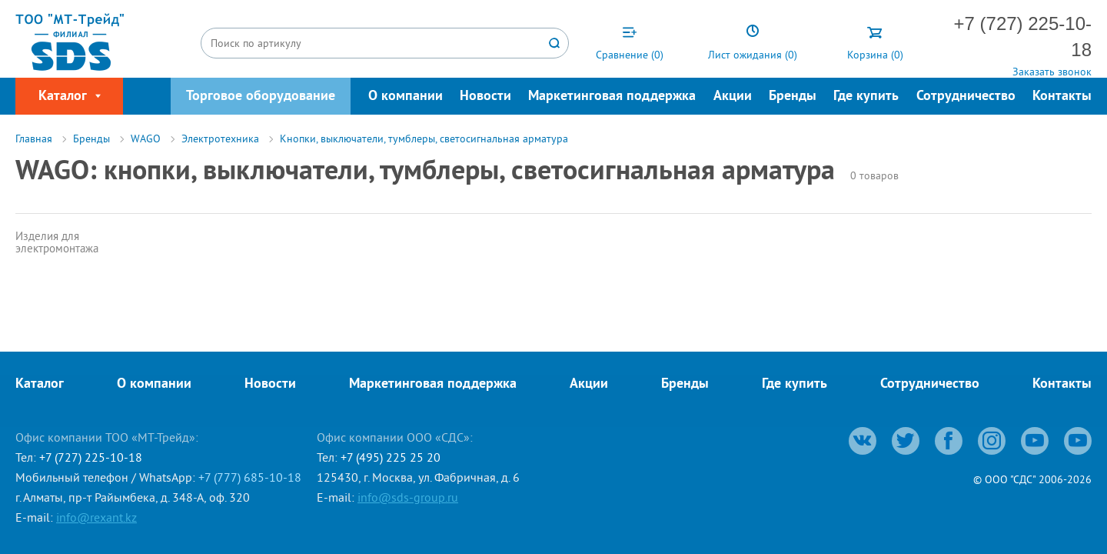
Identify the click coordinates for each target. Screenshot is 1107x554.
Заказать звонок (1052, 71)
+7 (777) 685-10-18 (249, 477)
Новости (485, 96)
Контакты (1062, 96)
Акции (732, 96)
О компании (405, 96)
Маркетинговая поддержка (612, 96)
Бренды (792, 96)
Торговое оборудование (260, 96)
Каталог (39, 384)
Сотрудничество (966, 96)
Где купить (866, 96)
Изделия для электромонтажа (56, 242)
